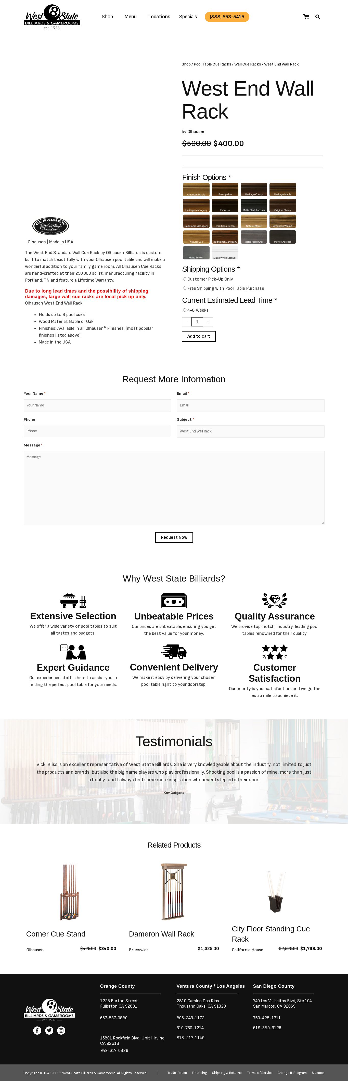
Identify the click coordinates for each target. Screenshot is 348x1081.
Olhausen (196, 131)
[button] (317, 17)
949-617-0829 (115, 1050)
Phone (29, 422)
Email (183, 396)
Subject (185, 422)
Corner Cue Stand (57, 936)
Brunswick (139, 952)
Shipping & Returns (227, 1073)
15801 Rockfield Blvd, (121, 1038)
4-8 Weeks (198, 313)
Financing (199, 1073)
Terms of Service (260, 1073)
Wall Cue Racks (247, 64)
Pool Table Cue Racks (212, 64)
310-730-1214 (191, 1028)
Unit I (148, 1038)
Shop (107, 17)
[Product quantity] (197, 324)
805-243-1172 (191, 1018)
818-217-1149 (191, 1037)
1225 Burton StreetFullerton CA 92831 (119, 1003)
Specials (188, 17)
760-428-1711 (268, 1018)
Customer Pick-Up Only (210, 282)
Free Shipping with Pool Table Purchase (225, 291)
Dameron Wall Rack (163, 936)
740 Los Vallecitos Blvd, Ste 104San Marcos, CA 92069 (284, 1003)
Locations (159, 17)
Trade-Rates (177, 1073)
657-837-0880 (115, 1018)
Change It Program (292, 1073)
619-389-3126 (267, 1028)
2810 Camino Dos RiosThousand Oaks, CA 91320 (202, 1003)
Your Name (34, 396)
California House (248, 952)
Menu (130, 17)
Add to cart (198, 339)
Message (33, 448)
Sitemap (318, 1073)
